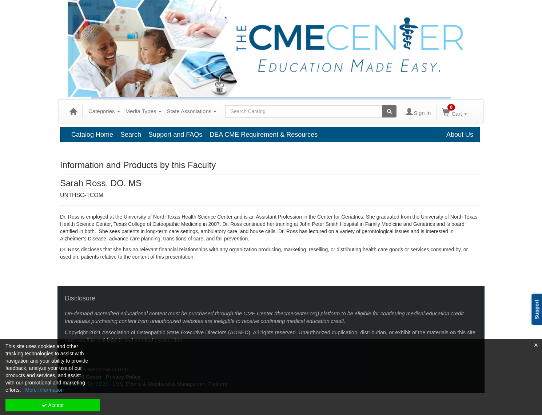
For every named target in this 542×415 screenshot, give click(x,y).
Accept (53, 405)
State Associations (192, 111)
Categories (104, 111)
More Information (44, 390)
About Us (459, 134)
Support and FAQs (175, 134)
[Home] (73, 111)
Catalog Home (92, 134)
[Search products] (389, 111)
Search (130, 134)
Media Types (143, 111)
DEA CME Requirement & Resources (264, 134)
